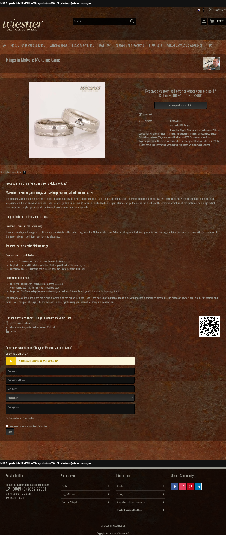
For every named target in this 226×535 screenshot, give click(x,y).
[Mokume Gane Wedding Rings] (27, 45)
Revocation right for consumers (131, 502)
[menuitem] (104, 23)
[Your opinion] (70, 409)
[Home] (4, 45)
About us (120, 486)
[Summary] (70, 388)
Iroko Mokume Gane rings (75, 291)
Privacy (120, 494)
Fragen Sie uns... (69, 494)
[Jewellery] (104, 45)
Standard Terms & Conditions (129, 510)
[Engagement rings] (83, 45)
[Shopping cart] (217, 21)
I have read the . (28, 426)
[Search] (132, 21)
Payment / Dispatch (70, 502)
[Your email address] (70, 380)
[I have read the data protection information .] (7, 426)
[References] (155, 45)
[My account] (204, 21)
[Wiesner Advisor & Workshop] (185, 45)
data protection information (34, 426)
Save (10, 432)
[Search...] (104, 21)
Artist (11, 331)
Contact (65, 486)
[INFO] (210, 45)
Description (5, 172)
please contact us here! (18, 323)
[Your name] (70, 371)
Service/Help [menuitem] (216, 9)
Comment (145, 114)
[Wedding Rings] (58, 45)
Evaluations (18, 172)
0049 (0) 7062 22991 (29, 489)
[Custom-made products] (129, 45)
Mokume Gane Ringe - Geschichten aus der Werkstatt (31, 327)
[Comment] (70, 398)
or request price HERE (180, 105)
